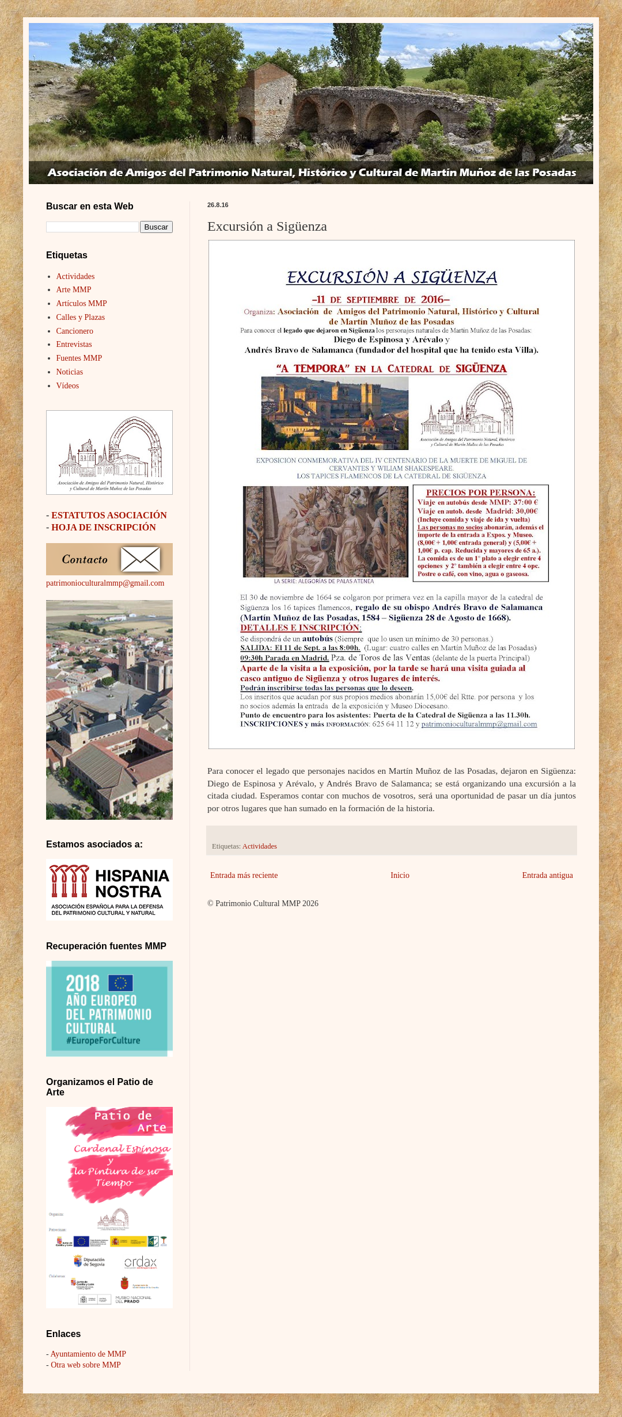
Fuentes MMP (79, 358)
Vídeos (67, 385)
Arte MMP (74, 289)
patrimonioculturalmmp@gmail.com (105, 583)
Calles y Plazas (80, 317)
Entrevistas (74, 344)
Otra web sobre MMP (86, 1365)
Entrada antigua (547, 875)
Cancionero (75, 331)
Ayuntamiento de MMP (88, 1354)
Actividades (259, 846)
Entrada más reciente (244, 875)
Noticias (70, 372)
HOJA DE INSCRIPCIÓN (103, 527)
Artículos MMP (81, 303)
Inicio (399, 875)
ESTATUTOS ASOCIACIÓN (109, 515)
